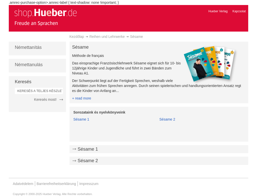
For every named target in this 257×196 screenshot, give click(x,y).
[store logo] (45, 17)
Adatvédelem (23, 184)
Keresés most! (45, 99)
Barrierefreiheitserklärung (56, 184)
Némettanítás (28, 47)
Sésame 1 (81, 119)
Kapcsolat (239, 11)
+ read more (81, 98)
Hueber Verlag (218, 11)
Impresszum (88, 184)
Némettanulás (29, 64)
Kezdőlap (77, 37)
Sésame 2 (167, 119)
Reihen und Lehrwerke (107, 37)
